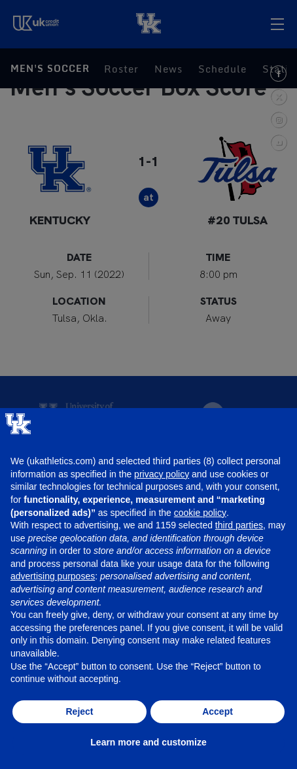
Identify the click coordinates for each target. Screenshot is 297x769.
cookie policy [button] (200, 512)
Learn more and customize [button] (148, 742)
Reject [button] (79, 711)
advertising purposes (52, 576)
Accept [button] (217, 711)
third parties (239, 525)
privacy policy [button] (161, 474)
